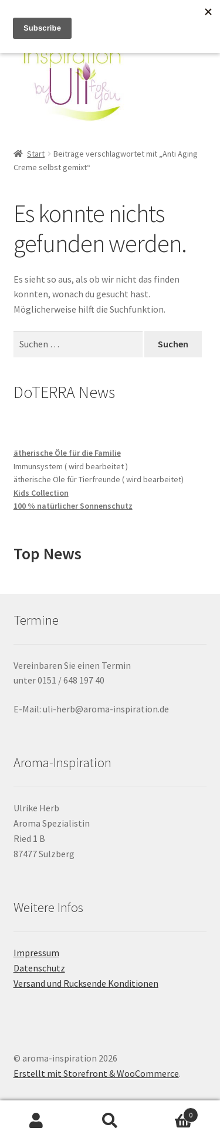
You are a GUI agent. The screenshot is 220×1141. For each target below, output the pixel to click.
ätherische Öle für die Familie (67, 452)
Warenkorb (172, 1112)
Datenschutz (39, 968)
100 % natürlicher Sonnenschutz (73, 505)
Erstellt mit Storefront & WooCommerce (96, 1073)
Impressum (36, 952)
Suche (110, 1121)
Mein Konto (36, 1121)
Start (36, 153)
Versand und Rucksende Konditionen (85, 983)
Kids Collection (41, 492)
